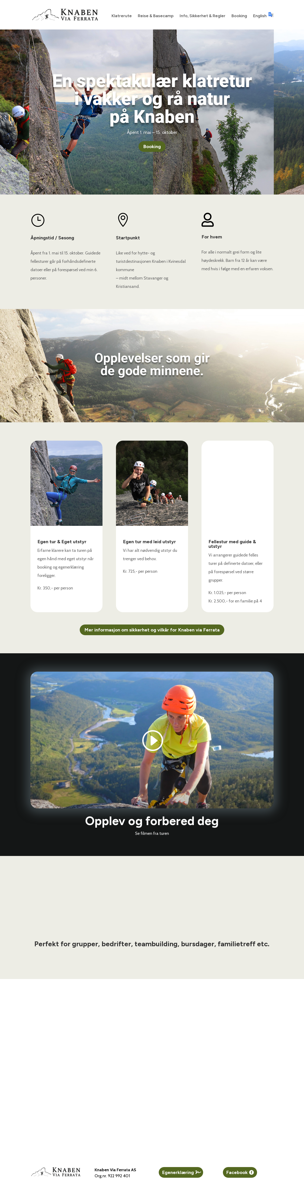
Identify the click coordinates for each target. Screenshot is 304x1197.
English (263, 15)
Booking (239, 16)
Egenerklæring (178, 1172)
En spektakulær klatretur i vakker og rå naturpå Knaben (152, 99)
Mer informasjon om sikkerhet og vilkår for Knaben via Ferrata (152, 630)
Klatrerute (122, 16)
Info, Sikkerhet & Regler (202, 16)
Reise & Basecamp (156, 16)
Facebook (237, 1172)
